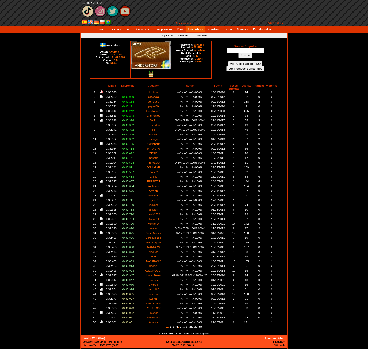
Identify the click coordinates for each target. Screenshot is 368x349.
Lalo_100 (153, 289)
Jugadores (167, 35)
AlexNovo (153, 195)
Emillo (153, 176)
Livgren (153, 284)
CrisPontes (153, 115)
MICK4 (153, 134)
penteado (153, 101)
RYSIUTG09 (153, 308)
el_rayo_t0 (153, 148)
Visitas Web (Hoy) (94, 338)
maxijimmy (153, 317)
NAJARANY (153, 261)
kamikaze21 (153, 110)
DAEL (153, 120)
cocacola (153, 96)
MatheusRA (153, 303)
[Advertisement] (302, 103)
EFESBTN (153, 181)
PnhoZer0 (153, 162)
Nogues (153, 251)
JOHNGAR (153, 167)
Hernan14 (153, 223)
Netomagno (153, 242)
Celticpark (153, 143)
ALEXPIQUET (153, 270)
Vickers (153, 204)
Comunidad (143, 29)
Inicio (100, 29)
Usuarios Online (275, 338)
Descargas (114, 29)
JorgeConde (153, 237)
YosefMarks (153, 232)
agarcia (153, 279)
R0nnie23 (153, 171)
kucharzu (153, 186)
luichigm (154, 139)
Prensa (228, 29)
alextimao (200, 50)
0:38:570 (196, 47)
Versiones (242, 29)
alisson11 (153, 218)
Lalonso (153, 312)
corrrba (153, 293)
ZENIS (153, 153)
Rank (180, 29)
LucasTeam (153, 275)
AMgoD (153, 190)
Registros (213, 29)
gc (153, 129)
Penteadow (153, 125)
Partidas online (262, 29)
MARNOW (153, 247)
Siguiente (195, 326)
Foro (128, 29)
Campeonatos (163, 29)
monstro (153, 157)
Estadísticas (195, 29)
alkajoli (153, 209)
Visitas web (200, 35)
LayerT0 (154, 200)
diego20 (153, 265)
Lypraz (154, 298)
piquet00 (153, 106)
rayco (153, 228)
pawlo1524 (153, 214)
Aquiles (153, 322)
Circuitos (183, 35)
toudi (153, 256)
